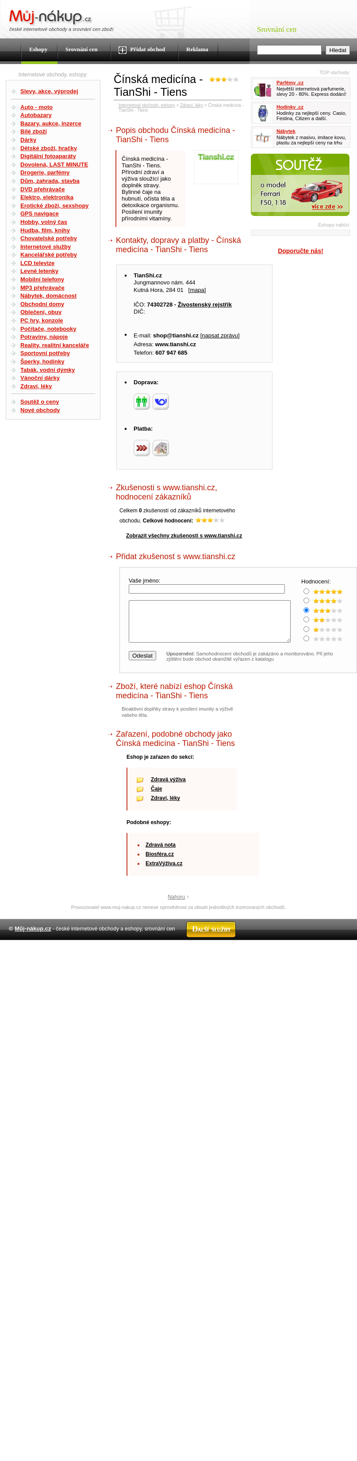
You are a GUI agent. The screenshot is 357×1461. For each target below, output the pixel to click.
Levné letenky (39, 271)
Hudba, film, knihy (45, 230)
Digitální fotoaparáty (48, 156)
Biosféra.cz (160, 862)
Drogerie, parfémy (44, 172)
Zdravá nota (161, 853)
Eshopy (38, 49)
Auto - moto (36, 107)
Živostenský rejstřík (205, 304)
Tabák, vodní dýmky (47, 370)
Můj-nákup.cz (33, 936)
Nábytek (286, 131)
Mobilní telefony (42, 279)
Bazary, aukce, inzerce (50, 123)
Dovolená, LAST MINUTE (54, 164)
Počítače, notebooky (48, 329)
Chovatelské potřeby (48, 238)
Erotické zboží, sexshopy (54, 205)
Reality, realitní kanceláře (54, 345)
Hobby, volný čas (43, 222)
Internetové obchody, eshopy (147, 105)
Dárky (28, 139)
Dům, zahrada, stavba (50, 181)
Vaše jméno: (145, 580)
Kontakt (168, 956)
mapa (197, 290)
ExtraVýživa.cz (164, 871)
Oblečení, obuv (40, 312)
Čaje (156, 797)
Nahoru (176, 905)
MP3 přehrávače (42, 287)
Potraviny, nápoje (44, 336)
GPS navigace (39, 213)
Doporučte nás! (300, 250)
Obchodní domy (42, 304)
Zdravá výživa (168, 787)
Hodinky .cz (289, 107)
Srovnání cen (81, 49)
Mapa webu (141, 956)
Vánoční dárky (40, 378)
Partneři (265, 956)
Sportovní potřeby (45, 353)
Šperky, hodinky (42, 361)
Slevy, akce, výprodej (49, 91)
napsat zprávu (220, 335)
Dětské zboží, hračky (48, 148)
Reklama (197, 49)
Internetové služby (45, 246)
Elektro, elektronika (46, 197)
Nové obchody (40, 410)
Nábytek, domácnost (48, 295)
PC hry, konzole (41, 320)
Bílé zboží (33, 131)
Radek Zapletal (330, 956)
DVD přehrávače (42, 189)
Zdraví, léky (36, 386)
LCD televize (37, 263)
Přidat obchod (142, 50)
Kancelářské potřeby (48, 254)
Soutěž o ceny (39, 401)
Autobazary (36, 115)
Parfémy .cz (289, 82)
